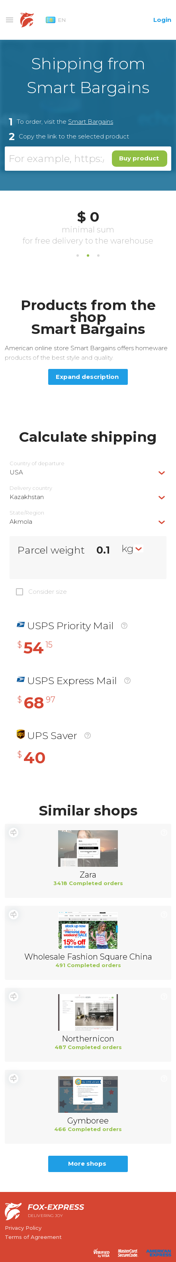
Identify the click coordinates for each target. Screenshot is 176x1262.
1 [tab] (77, 255)
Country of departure (37, 463)
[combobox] (88, 472)
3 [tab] (98, 255)
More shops (87, 1163)
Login (162, 19)
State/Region (27, 512)
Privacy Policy (23, 1228)
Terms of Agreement (33, 1237)
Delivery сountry (31, 488)
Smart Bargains (90, 121)
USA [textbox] (16, 472)
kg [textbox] (127, 548)
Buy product (139, 158)
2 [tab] (88, 255)
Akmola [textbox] (21, 521)
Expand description (87, 376)
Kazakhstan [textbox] (27, 497)
